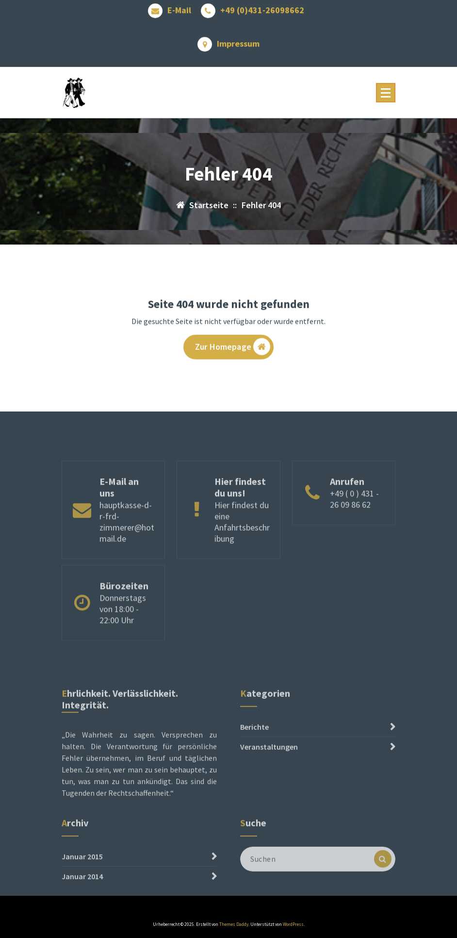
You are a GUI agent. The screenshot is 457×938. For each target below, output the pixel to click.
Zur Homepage (232, 348)
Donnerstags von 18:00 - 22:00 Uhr (122, 626)
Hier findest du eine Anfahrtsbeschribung (242, 544)
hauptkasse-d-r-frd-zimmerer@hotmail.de (126, 544)
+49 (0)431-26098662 (262, 8)
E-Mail (179, 8)
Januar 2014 (82, 892)
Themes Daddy (233, 924)
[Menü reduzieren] (385, 92)
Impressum (238, 41)
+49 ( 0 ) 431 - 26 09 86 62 (354, 521)
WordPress (293, 924)
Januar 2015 (82, 872)
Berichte (254, 754)
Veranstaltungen (269, 774)
